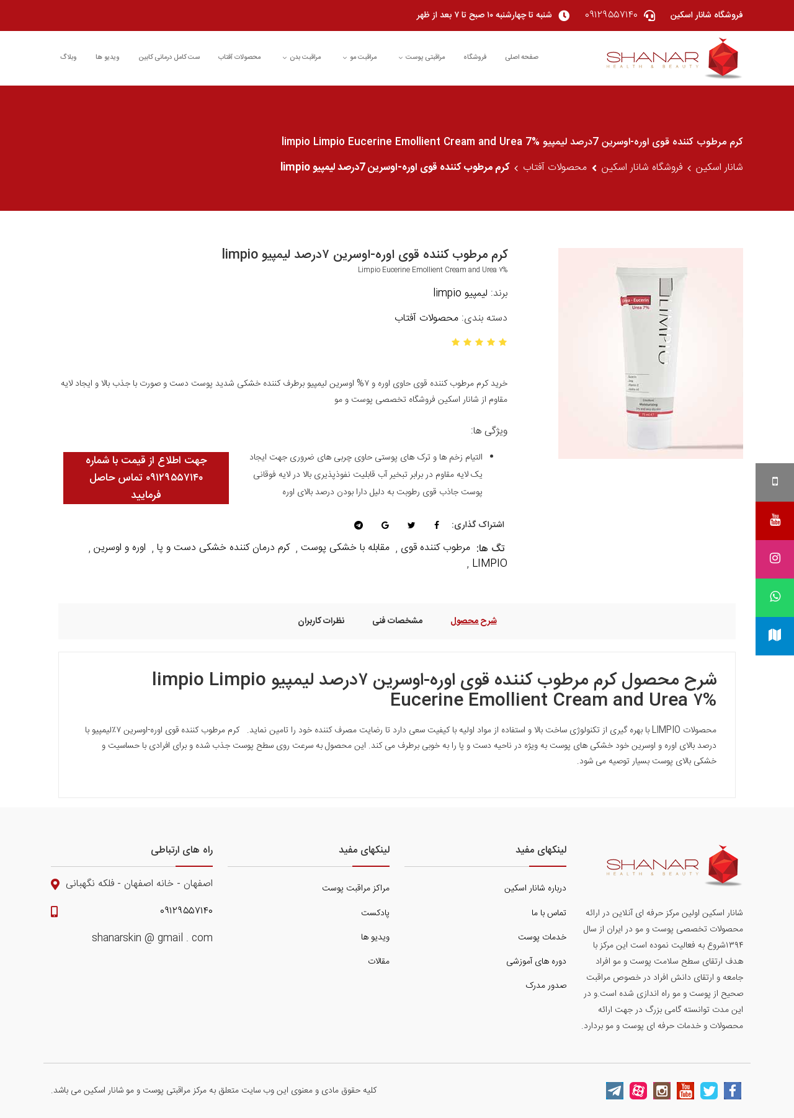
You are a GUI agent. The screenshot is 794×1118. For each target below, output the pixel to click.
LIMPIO (489, 564)
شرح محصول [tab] (473, 621)
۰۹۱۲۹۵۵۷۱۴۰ (186, 911)
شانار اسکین (719, 168)
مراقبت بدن (301, 57)
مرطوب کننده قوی (435, 548)
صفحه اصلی (521, 57)
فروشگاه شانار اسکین (642, 168)
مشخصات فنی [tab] (397, 621)
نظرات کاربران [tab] (321, 621)
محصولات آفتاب (239, 57)
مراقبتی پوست (421, 57)
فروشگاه (474, 57)
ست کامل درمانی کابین (169, 57)
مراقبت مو (359, 57)
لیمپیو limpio (460, 293)
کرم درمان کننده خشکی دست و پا (223, 548)
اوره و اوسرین (120, 548)
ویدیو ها (108, 57)
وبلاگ (68, 57)
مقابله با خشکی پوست (345, 548)
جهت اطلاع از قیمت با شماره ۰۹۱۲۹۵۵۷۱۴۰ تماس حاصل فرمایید (146, 478)
